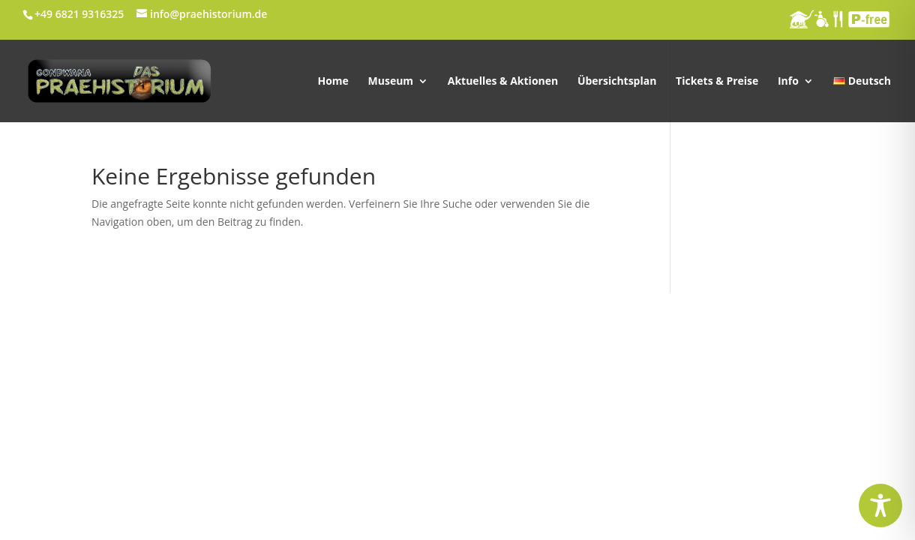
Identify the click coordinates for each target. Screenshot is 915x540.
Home (332, 82)
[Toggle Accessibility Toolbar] (880, 505)
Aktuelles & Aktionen (503, 82)
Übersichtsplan (617, 82)
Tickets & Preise (717, 82)
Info (788, 82)
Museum (391, 82)
